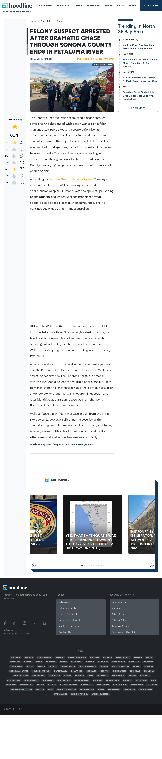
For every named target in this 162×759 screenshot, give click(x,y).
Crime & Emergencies (80, 444)
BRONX (39, 662)
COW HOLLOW (16, 666)
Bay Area (34, 21)
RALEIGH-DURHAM (68, 685)
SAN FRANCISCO (44, 657)
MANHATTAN (54, 676)
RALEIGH (52, 685)
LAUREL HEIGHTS (20, 676)
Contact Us (65, 632)
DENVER (41, 666)
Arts (120, 5)
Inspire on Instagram (70, 626)
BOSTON (28, 662)
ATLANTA (138, 657)
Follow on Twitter (68, 608)
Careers (116, 608)
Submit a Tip (119, 602)
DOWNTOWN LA (68, 666)
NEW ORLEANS (13, 680)
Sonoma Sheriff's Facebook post (70, 179)
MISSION (132, 676)
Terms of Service (121, 626)
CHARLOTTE (76, 662)
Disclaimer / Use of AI (124, 632)
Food (108, 5)
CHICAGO (90, 662)
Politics (63, 5)
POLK (153, 680)
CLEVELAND (134, 662)
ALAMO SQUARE (123, 657)
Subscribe (151, 5)
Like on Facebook (68, 614)
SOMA (50, 689)
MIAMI (90, 676)
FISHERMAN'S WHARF (18, 671)
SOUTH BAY (16, 657)
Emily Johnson (43, 59)
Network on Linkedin (70, 620)
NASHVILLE (145, 676)
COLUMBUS (148, 662)
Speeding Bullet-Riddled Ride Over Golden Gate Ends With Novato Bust (138, 96)
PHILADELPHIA (112, 680)
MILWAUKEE (102, 676)
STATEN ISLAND (87, 689)
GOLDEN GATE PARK (41, 671)
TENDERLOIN (114, 689)
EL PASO (136, 666)
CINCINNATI (103, 662)
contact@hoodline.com (16, 634)
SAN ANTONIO (137, 685)
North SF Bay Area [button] (15, 11)
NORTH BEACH (63, 680)
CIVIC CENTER (118, 662)
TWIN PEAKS (129, 689)
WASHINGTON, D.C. (79, 694)
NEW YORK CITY (31, 680)
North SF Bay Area (52, 21)
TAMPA (101, 689)
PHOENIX (127, 680)
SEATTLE (40, 689)
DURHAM (104, 666)
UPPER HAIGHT (60, 694)
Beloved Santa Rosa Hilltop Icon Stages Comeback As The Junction (140, 63)
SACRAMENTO (103, 685)
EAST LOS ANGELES (120, 666)
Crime (77, 5)
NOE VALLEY (48, 680)
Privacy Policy (119, 620)
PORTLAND (11, 685)
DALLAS (29, 666)
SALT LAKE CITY (120, 685)
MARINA (67, 676)
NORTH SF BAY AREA (77, 657)
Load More (138, 108)
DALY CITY (94, 657)
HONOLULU (91, 671)
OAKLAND (60, 657)
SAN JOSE (29, 657)
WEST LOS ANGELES (101, 694)
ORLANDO (97, 680)
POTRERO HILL (26, 685)
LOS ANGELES (38, 676)
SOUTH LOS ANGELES (66, 689)
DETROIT (53, 666)
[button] (34, 565)
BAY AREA (107, 657)
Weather (93, 5)
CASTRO (63, 662)
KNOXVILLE (135, 671)
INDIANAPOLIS (119, 671)
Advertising (118, 614)
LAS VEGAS (149, 671)
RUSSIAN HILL (87, 685)
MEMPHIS (79, 676)
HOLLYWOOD (76, 671)
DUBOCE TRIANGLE (87, 666)
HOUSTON (105, 671)
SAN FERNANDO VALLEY (21, 689)
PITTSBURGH (141, 680)
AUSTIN (149, 657)
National (45, 5)
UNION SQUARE (145, 689)
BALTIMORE (15, 662)
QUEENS (40, 685)
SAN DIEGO (152, 685)
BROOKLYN (51, 662)
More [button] (132, 5)
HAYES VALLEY (60, 671)
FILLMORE (148, 666)
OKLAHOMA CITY (81, 680)
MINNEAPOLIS (118, 676)
